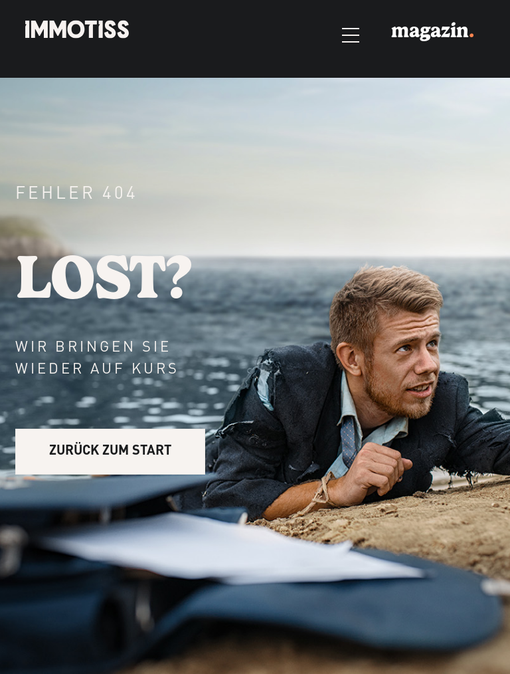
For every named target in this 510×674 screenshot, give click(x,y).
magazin (432, 31)
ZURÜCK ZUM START (110, 451)
